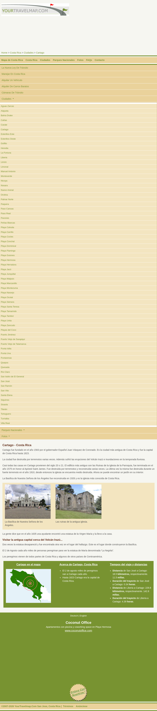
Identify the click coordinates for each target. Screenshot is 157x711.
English (83, 615)
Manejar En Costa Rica (13, 74)
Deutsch (74, 615)
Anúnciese (81, 706)
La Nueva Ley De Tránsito (15, 67)
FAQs (89, 60)
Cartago (40, 52)
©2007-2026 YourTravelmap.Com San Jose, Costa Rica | (31, 706)
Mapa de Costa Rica (12, 60)
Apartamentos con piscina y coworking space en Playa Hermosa (78, 627)
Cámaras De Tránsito (12, 92)
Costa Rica (15, 52)
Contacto (100, 60)
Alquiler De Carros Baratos (15, 86)
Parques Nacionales (64, 60)
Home (4, 52)
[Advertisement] (118, 26)
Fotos (80, 60)
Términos (68, 706)
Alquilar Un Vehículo (12, 80)
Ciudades (28, 52)
